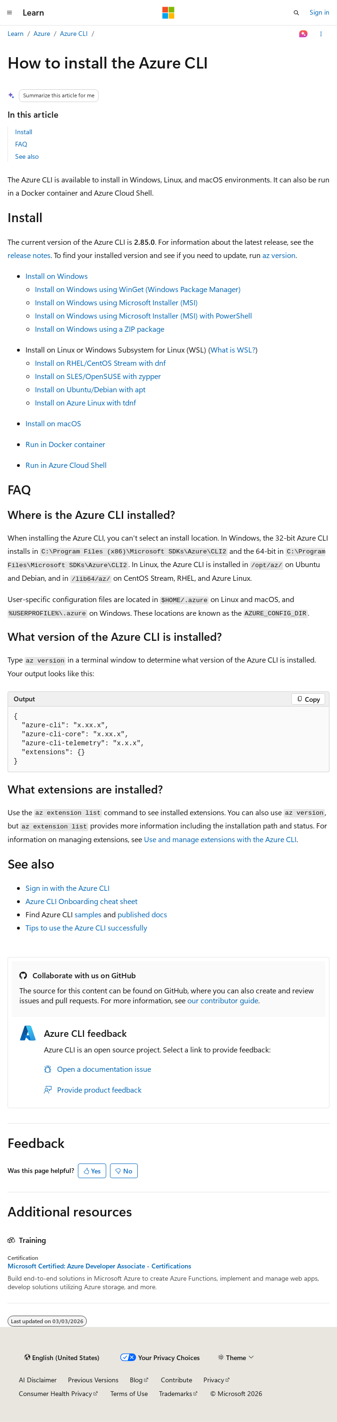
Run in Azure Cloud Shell (66, 465)
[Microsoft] (168, 13)
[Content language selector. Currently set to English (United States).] (62, 1357)
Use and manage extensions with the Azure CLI (220, 839)
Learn (16, 33)
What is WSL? (233, 349)
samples (88, 914)
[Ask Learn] (304, 34)
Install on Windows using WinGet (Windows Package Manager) (138, 289)
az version (278, 255)
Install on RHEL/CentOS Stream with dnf (100, 363)
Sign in (319, 12)
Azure (42, 33)
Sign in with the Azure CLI (67, 888)
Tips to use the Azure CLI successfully (86, 927)
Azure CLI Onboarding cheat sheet (81, 901)
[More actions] (321, 34)
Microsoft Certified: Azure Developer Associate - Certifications (99, 1266)
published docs (142, 914)
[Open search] (296, 12)
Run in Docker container (65, 444)
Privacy (213, 1379)
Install (23, 131)
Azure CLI (74, 33)
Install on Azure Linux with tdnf (85, 402)
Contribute (176, 1379)
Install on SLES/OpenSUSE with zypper (98, 376)
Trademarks (175, 1393)
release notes (29, 255)
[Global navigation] (9, 12)
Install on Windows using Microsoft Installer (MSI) (116, 302)
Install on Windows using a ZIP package (99, 329)
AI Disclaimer (38, 1379)
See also (27, 156)
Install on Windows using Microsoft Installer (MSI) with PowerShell (143, 315)
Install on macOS (53, 423)
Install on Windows (56, 276)
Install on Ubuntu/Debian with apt (90, 389)
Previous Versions (93, 1379)
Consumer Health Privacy (55, 1393)
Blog (136, 1379)
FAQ (21, 143)
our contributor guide (222, 1000)
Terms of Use (129, 1393)
